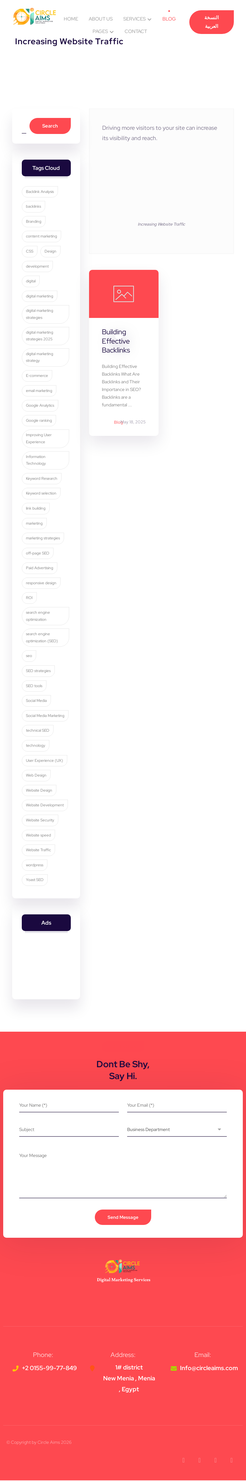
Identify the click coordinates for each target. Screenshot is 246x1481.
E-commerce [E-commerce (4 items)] (37, 376)
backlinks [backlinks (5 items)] (33, 207)
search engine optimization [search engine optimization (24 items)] (38, 617)
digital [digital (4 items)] (31, 281)
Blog (118, 422)
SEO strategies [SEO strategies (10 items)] (38, 671)
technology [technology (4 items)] (35, 745)
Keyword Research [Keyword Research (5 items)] (41, 478)
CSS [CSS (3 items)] (29, 251)
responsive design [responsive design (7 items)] (41, 583)
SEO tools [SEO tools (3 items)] (34, 686)
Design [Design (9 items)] (50, 251)
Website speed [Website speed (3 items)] (38, 835)
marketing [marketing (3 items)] (34, 523)
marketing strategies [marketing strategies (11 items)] (43, 538)
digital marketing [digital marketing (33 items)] (39, 296)
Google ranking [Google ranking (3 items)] (39, 420)
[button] (183, 1460)
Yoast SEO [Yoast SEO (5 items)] (35, 880)
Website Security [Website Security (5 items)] (40, 820)
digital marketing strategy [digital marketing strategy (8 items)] (39, 358)
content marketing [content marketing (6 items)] (41, 236)
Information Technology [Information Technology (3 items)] (36, 460)
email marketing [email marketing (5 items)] (39, 391)
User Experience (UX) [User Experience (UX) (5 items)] (44, 760)
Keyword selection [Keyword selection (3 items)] (41, 493)
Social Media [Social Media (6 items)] (36, 701)
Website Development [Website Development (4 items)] (45, 805)
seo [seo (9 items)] (29, 656)
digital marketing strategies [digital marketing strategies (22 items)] (39, 315)
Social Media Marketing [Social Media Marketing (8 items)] (45, 716)
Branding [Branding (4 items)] (33, 221)
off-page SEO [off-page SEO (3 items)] (37, 553)
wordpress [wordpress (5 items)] (34, 865)
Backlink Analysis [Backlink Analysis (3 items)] (40, 192)
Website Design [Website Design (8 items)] (39, 790)
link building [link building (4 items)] (35, 508)
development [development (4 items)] (37, 266)
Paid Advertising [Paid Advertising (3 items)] (39, 568)
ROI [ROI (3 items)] (29, 598)
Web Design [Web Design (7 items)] (36, 775)
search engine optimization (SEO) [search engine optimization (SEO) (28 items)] (42, 638)
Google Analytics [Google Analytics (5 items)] (40, 406)
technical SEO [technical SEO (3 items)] (37, 731)
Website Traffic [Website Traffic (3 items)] (38, 850)
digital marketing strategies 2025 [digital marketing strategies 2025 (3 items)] (39, 336)
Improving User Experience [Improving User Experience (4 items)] (39, 439)
